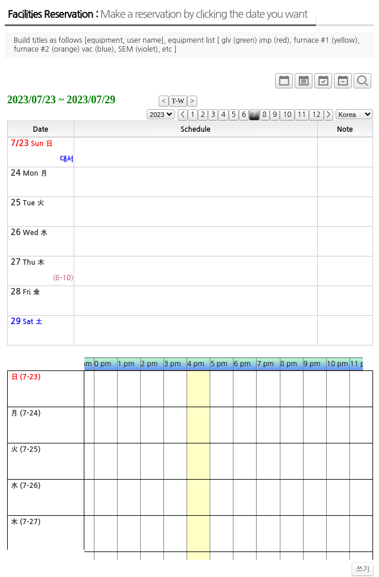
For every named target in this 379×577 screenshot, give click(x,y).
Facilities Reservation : (157, 14)
